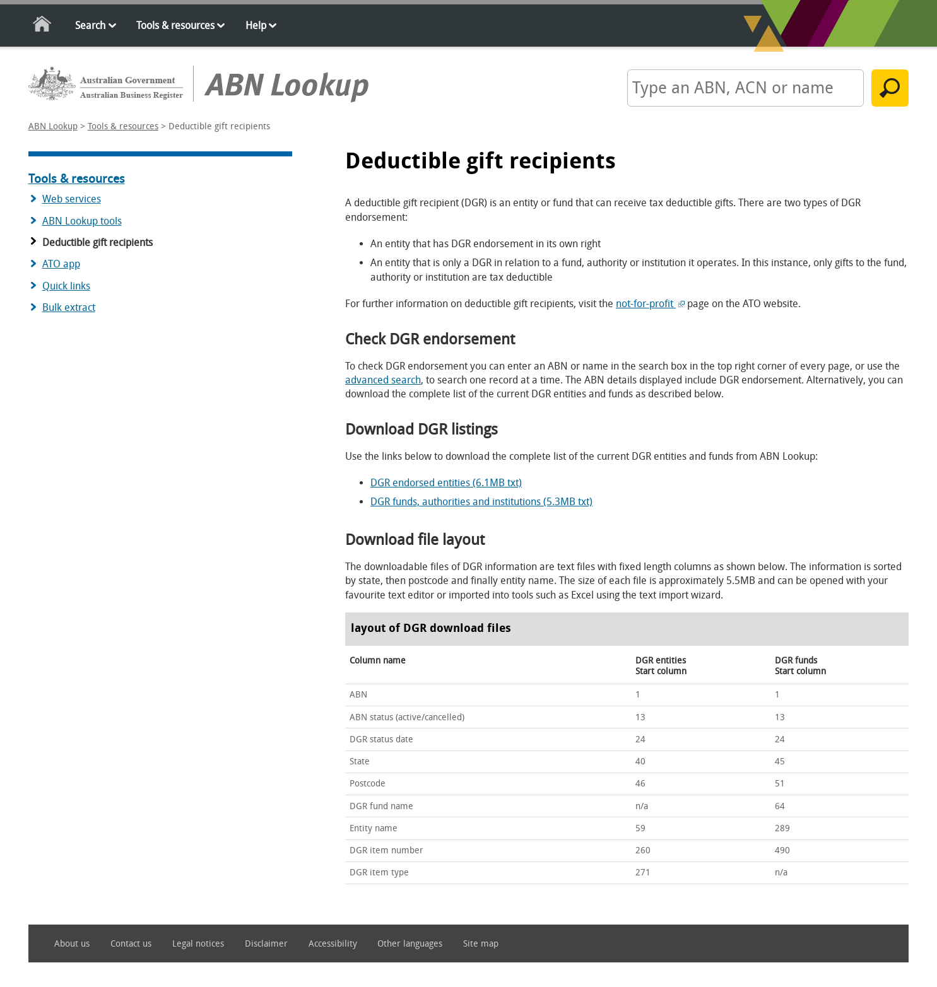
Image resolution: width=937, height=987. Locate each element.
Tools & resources (175, 26)
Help (255, 26)
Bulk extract (68, 307)
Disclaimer (266, 943)
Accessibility (333, 943)
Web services (71, 199)
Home (42, 26)
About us (72, 943)
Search (90, 26)
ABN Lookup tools (82, 221)
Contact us (130, 943)
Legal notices (198, 943)
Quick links (66, 286)
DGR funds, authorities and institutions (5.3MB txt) (481, 502)
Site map (480, 943)
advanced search (383, 380)
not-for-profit (650, 304)
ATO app (61, 264)
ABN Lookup (53, 126)
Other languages (409, 943)
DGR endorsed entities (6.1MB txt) (446, 483)
